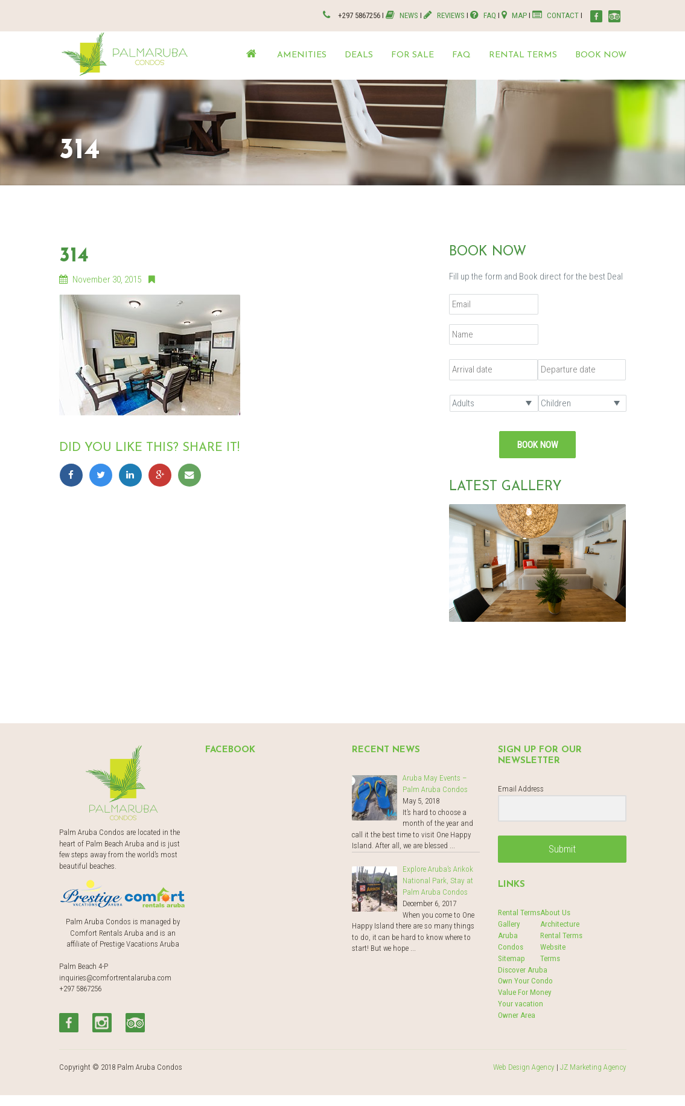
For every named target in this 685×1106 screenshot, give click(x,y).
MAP (515, 14)
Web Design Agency (525, 1065)
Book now (600, 54)
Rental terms (523, 54)
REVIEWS (447, 14)
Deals (359, 54)
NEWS (406, 14)
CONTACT (556, 14)
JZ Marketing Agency (593, 1065)
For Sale (412, 54)
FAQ (485, 14)
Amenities (302, 54)
